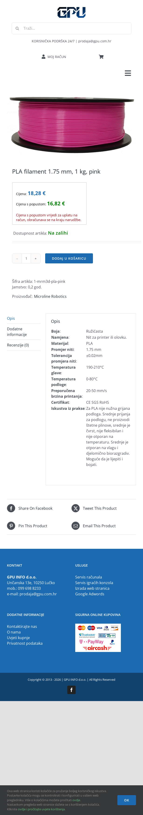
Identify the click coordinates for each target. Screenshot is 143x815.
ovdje (76, 800)
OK (126, 800)
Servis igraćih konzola (94, 582)
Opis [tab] (11, 318)
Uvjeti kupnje (18, 637)
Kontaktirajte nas (22, 626)
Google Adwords (89, 594)
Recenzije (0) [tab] (18, 345)
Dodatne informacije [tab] (17, 331)
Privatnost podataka (25, 643)
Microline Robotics (50, 296)
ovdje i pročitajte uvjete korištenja (41, 809)
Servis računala (88, 577)
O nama (14, 632)
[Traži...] (71, 28)
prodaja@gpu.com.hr (38, 594)
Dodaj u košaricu (69, 258)
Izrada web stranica (92, 588)
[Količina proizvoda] (26, 258)
